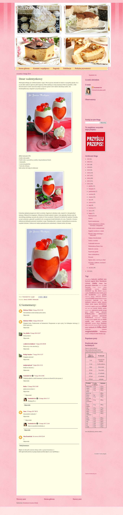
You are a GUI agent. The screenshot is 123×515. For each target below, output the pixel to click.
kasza (100, 298)
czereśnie (97, 289)
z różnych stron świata (96, 333)
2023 (88, 159)
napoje (93, 306)
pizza (97, 312)
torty (86, 327)
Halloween (87, 296)
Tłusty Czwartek (102, 325)
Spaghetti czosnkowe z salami (96, 231)
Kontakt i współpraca (41, 68)
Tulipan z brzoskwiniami (94, 238)
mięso (87, 304)
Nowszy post (21, 499)
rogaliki (95, 319)
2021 (88, 164)
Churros (90, 218)
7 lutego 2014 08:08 (41, 344)
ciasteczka (95, 285)
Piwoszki (90, 257)
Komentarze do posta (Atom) (30, 503)
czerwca (91, 202)
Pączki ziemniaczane (93, 221)
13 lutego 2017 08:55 (32, 411)
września (91, 194)
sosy (93, 321)
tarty (86, 325)
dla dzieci (98, 291)
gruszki (99, 294)
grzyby (104, 295)
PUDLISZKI (97, 317)
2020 (88, 167)
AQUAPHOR (88, 279)
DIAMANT (88, 291)
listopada (91, 189)
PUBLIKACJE (89, 317)
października (92, 191)
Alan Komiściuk (27, 436)
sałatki (105, 319)
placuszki (104, 312)
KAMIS (30, 299)
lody (105, 300)
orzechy (95, 308)
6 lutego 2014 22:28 (38, 310)
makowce (94, 302)
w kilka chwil (101, 327)
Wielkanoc (103, 331)
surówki (98, 321)
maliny (99, 302)
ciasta (94, 283)
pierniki (100, 310)
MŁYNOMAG (103, 304)
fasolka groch (103, 293)
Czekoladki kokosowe (94, 243)
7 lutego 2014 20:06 (39, 376)
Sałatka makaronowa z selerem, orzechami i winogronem (96, 224)
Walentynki (35, 299)
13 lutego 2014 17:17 (44, 398)
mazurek (104, 302)
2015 (88, 181)
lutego (90, 213)
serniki (87, 321)
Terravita (96, 325)
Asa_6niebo (26, 333)
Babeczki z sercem (93, 249)
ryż (101, 319)
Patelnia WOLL (88, 310)
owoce (100, 308)
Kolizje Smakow (27, 354)
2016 (88, 178)
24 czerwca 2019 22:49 (39, 436)
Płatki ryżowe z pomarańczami (96, 228)
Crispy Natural (97, 287)
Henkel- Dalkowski (96, 296)
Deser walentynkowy (93, 254)
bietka (25, 386)
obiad (104, 306)
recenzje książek (89, 319)
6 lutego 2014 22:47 (35, 333)
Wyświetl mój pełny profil (98, 90)
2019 (88, 170)
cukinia (105, 287)
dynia (97, 293)
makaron (88, 302)
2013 (88, 271)
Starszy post (77, 499)
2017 (88, 175)
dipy (93, 291)
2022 (88, 162)
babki (105, 279)
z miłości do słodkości (29, 344)
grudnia (91, 186)
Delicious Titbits (27, 310)
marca (90, 210)
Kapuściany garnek (93, 251)
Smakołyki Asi (32, 8)
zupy (104, 333)
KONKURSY (88, 300)
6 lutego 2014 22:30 (38, 321)
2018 (88, 173)
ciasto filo (101, 285)
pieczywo (95, 310)
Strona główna (24, 68)
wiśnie (87, 333)
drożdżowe (92, 293)
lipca (90, 199)
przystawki (103, 316)
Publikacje (67, 68)
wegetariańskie (91, 331)
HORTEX (104, 296)
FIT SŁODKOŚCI (90, 294)
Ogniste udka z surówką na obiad (96, 260)
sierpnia (91, 197)
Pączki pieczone (92, 215)
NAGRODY (88, 306)
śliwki (98, 323)
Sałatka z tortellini (93, 240)
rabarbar (104, 317)
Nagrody (56, 68)
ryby (99, 319)
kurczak (95, 300)
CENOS (87, 283)
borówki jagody (90, 281)
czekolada (88, 289)
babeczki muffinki (97, 279)
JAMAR (87, 298)
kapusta (97, 298)
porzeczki (87, 316)
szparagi (94, 323)
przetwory (95, 316)
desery (25, 299)
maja (90, 205)
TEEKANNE (90, 325)
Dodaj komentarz (24, 445)
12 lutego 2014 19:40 (32, 386)
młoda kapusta (94, 304)
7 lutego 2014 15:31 (38, 365)
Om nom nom (88, 308)
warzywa (104, 329)
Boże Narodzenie (101, 281)
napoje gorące (98, 306)
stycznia (91, 267)
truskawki (92, 327)
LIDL (101, 300)
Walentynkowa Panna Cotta (95, 246)
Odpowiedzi (28, 395)
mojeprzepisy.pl (27, 365)
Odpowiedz (26, 315)
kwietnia (91, 208)
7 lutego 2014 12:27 (38, 354)
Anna (24, 411)
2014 (88, 183)
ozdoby (105, 308)
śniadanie (104, 323)
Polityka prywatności (83, 68)
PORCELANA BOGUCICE (96, 314)
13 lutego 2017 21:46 (44, 423)
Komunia (104, 298)
